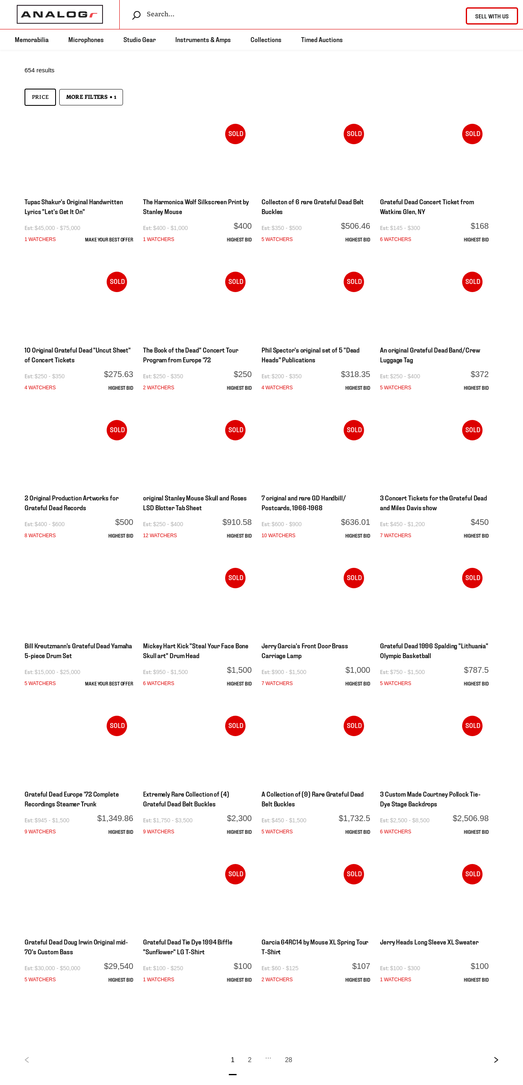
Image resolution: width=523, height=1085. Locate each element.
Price (40, 97)
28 (288, 1059)
